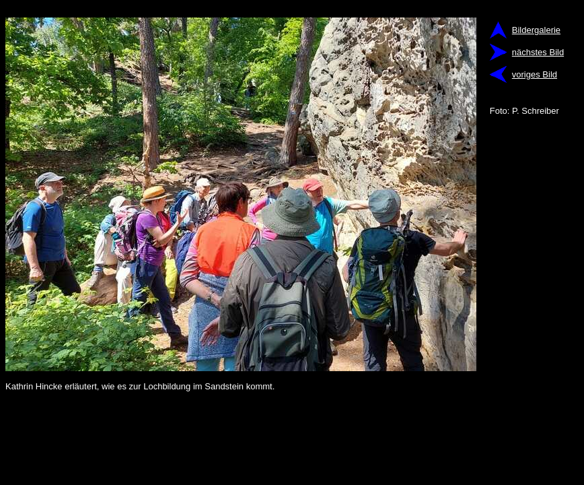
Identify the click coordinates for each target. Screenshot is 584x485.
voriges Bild (534, 74)
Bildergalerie (536, 30)
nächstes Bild (538, 52)
